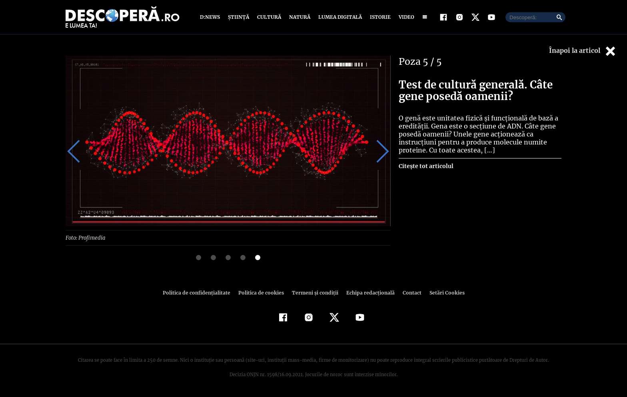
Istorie (378, 17)
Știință (239, 17)
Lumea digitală (338, 17)
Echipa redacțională (367, 292)
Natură (299, 17)
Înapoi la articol (583, 51)
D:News (211, 17)
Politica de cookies (262, 292)
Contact (408, 292)
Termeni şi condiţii (314, 292)
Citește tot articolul (426, 166)
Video (405, 17)
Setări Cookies (442, 292)
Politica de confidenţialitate (200, 292)
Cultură (269, 17)
